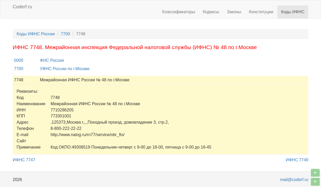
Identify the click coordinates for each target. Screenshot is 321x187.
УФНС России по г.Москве (65, 68)
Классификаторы (178, 12)
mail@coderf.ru (294, 179)
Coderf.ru (22, 6)
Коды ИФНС (292, 12)
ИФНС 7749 (297, 160)
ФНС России (52, 60)
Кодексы (211, 12)
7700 (65, 34)
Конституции (261, 12)
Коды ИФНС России (36, 34)
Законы (234, 12)
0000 (18, 60)
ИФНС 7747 (24, 160)
